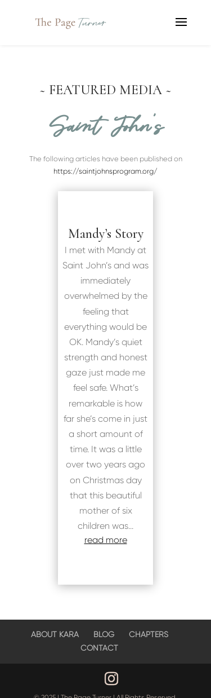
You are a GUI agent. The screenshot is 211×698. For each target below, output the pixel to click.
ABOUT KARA (55, 634)
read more (105, 539)
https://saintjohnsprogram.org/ (105, 171)
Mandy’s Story (105, 234)
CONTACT (99, 647)
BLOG (103, 634)
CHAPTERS (148, 634)
